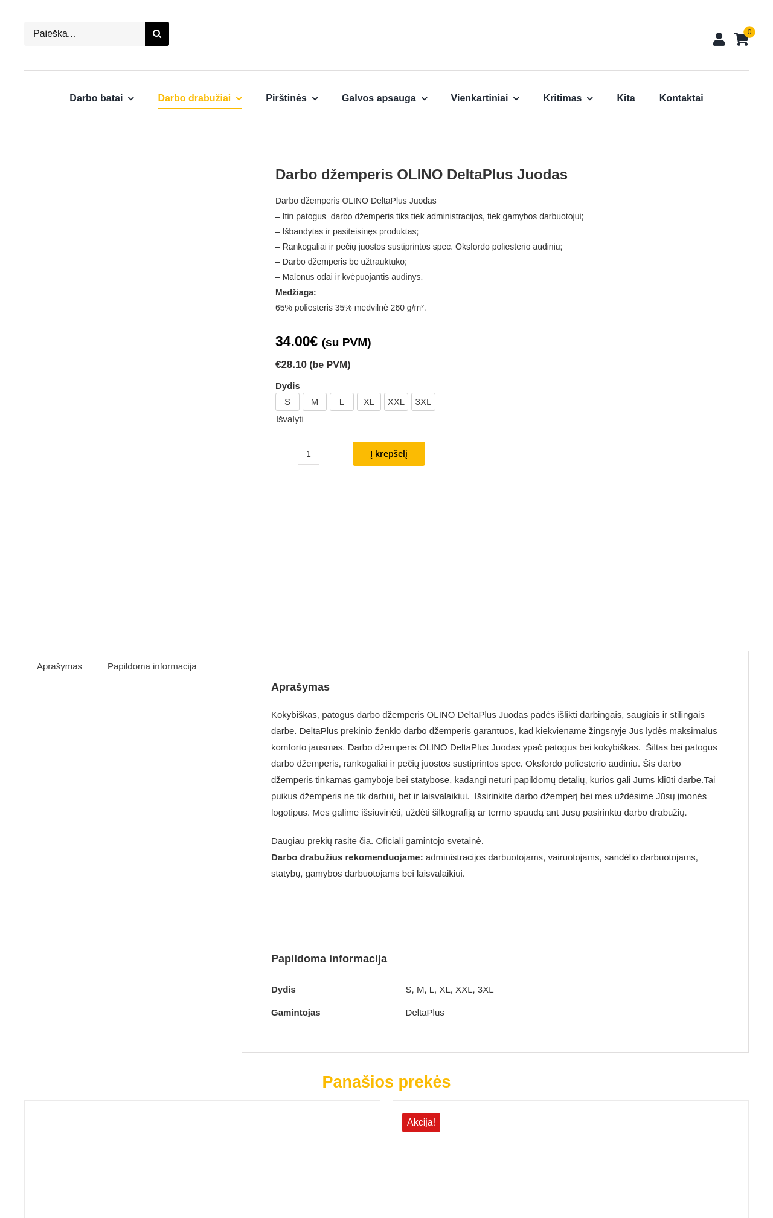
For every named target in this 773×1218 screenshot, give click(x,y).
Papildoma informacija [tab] (152, 529)
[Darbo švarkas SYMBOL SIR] (514, 972)
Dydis (287, 386)
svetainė (464, 703)
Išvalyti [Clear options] (290, 419)
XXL (396, 401)
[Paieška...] (84, 34)
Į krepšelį (389, 453)
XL (369, 401)
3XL (423, 401)
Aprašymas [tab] (59, 529)
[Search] (157, 34)
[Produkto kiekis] (308, 454)
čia (365, 703)
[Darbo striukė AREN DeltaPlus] (145, 972)
